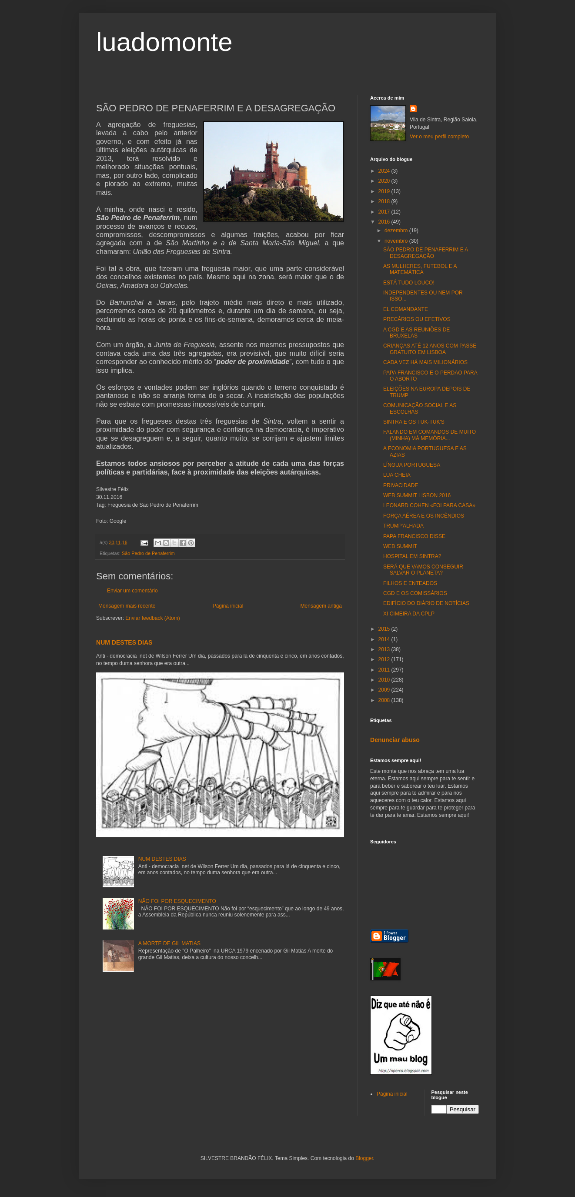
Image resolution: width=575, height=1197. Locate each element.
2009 (384, 690)
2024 (384, 171)
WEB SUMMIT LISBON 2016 (417, 495)
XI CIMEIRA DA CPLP (409, 614)
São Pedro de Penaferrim (148, 553)
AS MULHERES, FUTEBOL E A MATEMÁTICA (420, 269)
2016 (384, 222)
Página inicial (228, 606)
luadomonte (164, 42)
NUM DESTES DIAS (124, 642)
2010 (384, 680)
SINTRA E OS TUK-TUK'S (414, 422)
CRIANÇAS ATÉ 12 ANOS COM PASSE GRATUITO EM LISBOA (429, 349)
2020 (384, 181)
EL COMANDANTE (405, 309)
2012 (384, 659)
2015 (384, 629)
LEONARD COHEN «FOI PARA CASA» (429, 505)
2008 (384, 700)
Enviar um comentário (132, 591)
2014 (384, 639)
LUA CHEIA (397, 475)
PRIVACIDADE (400, 485)
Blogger (364, 1158)
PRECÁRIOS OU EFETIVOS (417, 319)
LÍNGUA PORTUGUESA (411, 465)
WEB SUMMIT (400, 546)
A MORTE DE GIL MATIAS (169, 943)
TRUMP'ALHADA (403, 526)
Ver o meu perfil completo (439, 137)
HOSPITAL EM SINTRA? (412, 556)
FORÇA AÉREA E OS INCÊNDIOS (423, 516)
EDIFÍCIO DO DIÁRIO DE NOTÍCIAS (426, 603)
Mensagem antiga (321, 606)
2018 (384, 201)
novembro (396, 241)
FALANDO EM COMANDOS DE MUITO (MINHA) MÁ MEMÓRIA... (429, 435)
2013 (384, 649)
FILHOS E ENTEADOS (410, 583)
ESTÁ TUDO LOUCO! (409, 283)
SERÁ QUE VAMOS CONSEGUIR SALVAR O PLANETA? (423, 570)
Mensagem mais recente (126, 606)
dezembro (396, 230)
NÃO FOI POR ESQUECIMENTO (177, 901)
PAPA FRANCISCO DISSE (414, 536)
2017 (384, 212)
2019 (384, 191)
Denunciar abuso (395, 739)
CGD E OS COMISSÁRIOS (415, 593)
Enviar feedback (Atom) (152, 618)
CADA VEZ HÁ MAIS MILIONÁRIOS (425, 362)
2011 (384, 670)
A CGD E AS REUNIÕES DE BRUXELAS (416, 333)
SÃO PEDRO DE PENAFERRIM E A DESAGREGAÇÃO (425, 253)
